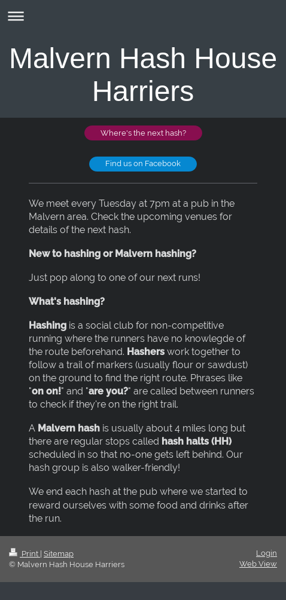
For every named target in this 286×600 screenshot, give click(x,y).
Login (266, 553)
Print (24, 553)
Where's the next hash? (143, 132)
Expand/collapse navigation (143, 16)
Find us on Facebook (143, 163)
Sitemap (59, 553)
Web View (258, 563)
